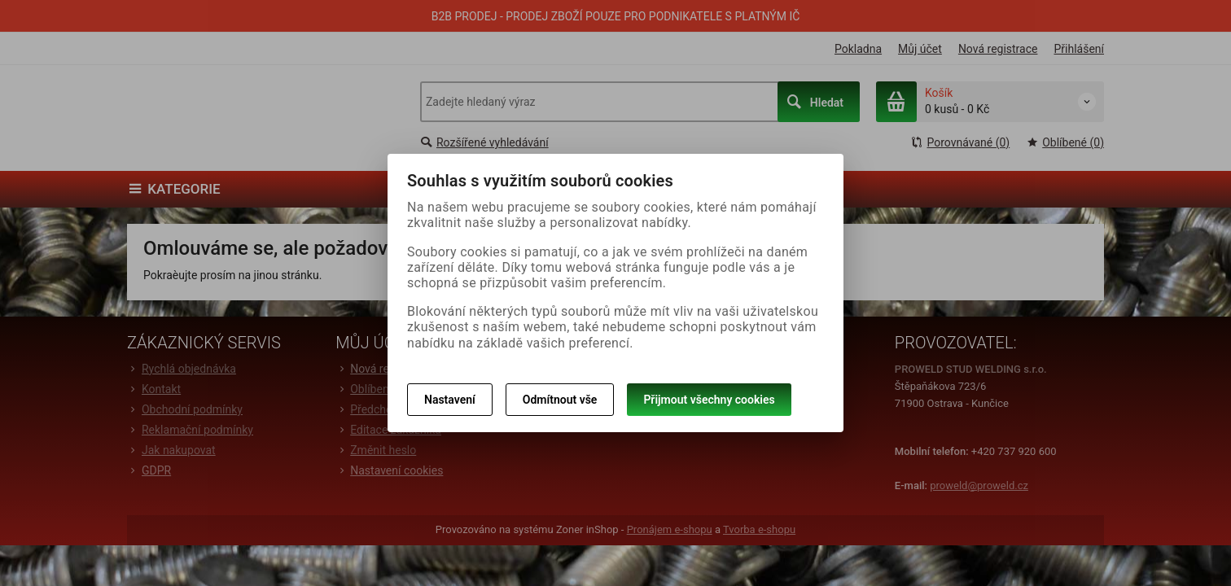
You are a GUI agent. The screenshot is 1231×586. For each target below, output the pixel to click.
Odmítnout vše (560, 399)
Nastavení (449, 399)
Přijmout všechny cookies (708, 399)
